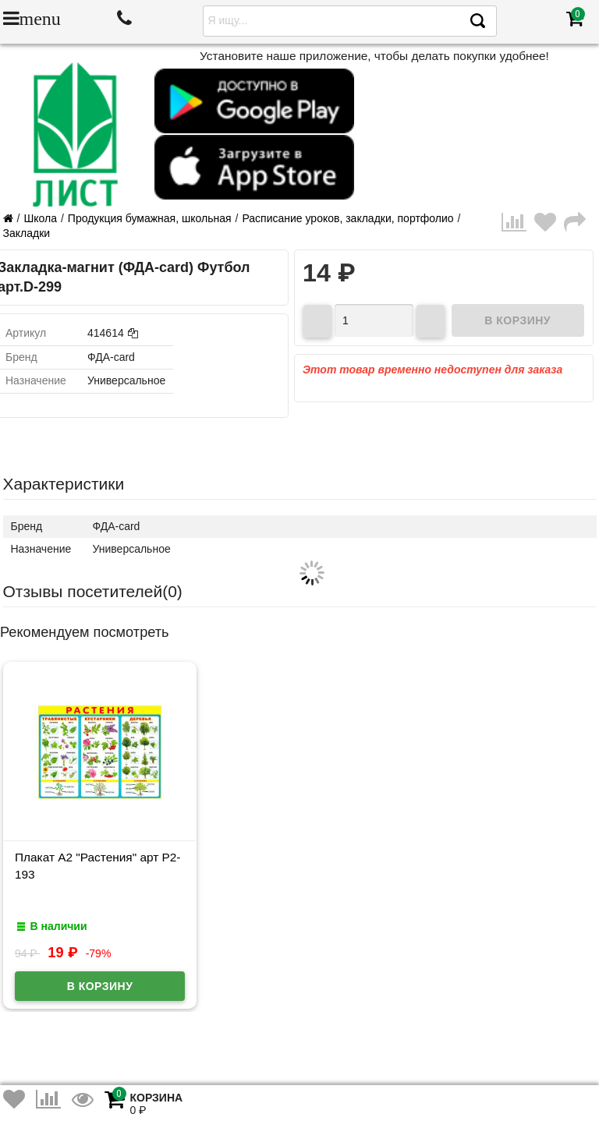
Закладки (27, 233)
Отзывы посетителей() (93, 591)
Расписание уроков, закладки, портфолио (347, 218)
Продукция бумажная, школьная (150, 218)
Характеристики (64, 484)
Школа (40, 218)
